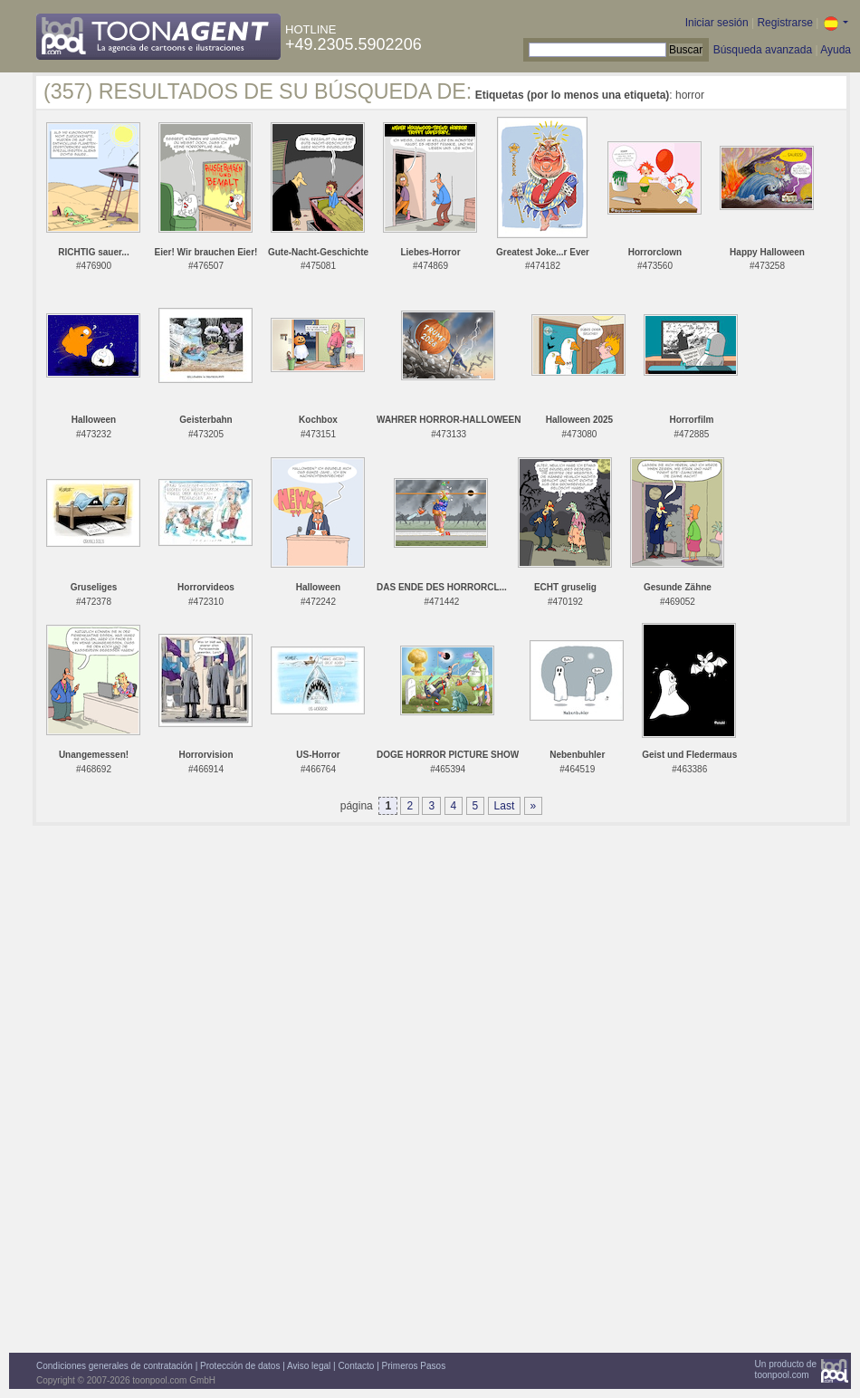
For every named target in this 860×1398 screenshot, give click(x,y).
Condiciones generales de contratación (114, 1366)
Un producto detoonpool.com (786, 1369)
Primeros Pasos (414, 1366)
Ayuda (835, 49)
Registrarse (784, 22)
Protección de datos (240, 1366)
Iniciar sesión (717, 22)
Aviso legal (308, 1366)
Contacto (356, 1366)
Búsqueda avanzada (762, 49)
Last (504, 806)
